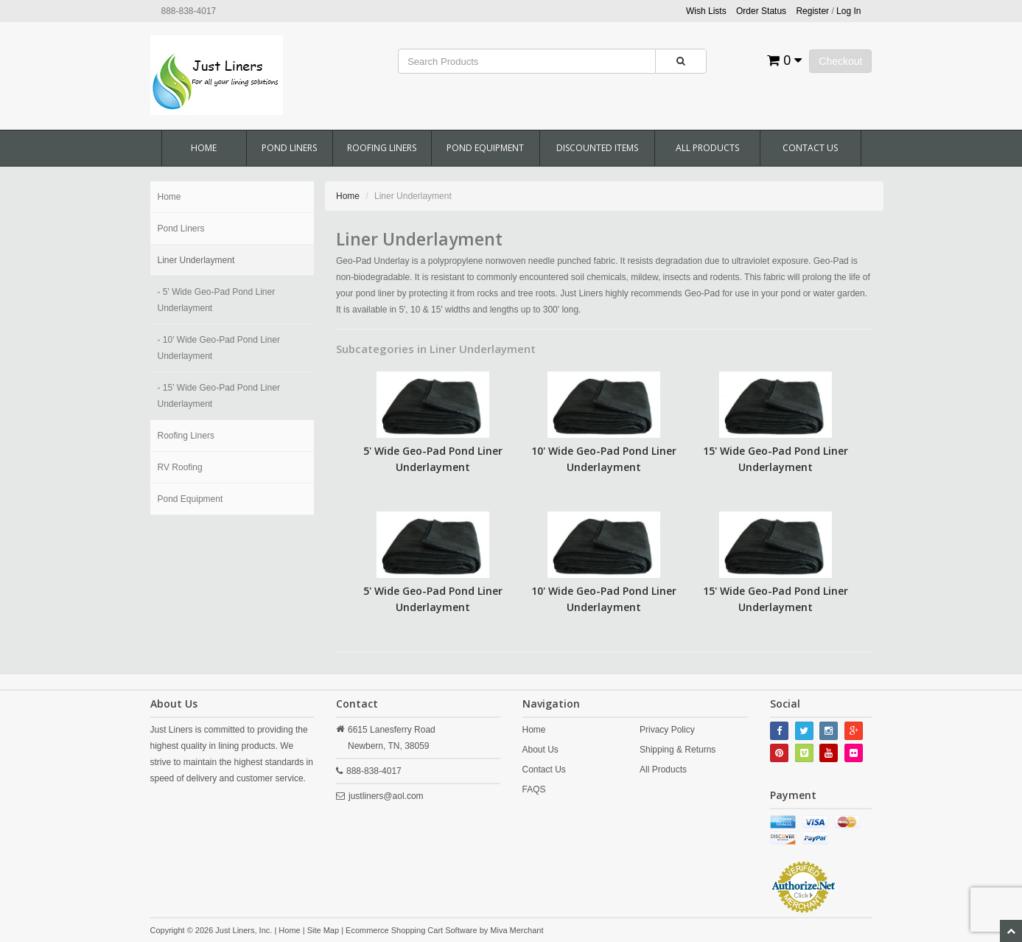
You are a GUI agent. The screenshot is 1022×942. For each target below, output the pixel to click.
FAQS (534, 789)
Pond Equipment (485, 148)
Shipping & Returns (677, 749)
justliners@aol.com (386, 796)
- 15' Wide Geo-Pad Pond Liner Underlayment (219, 396)
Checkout (840, 61)
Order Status (761, 11)
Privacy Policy (667, 730)
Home (204, 148)
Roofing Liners (381, 148)
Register (812, 11)
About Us (540, 749)
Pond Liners (289, 148)
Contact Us (810, 148)
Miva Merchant (516, 930)
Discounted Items (597, 148)
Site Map (323, 930)
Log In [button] (848, 11)
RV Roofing (180, 467)
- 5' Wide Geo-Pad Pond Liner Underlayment (217, 300)
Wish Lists (706, 11)
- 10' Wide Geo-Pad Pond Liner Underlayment (219, 348)
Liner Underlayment (196, 260)
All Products (707, 148)
